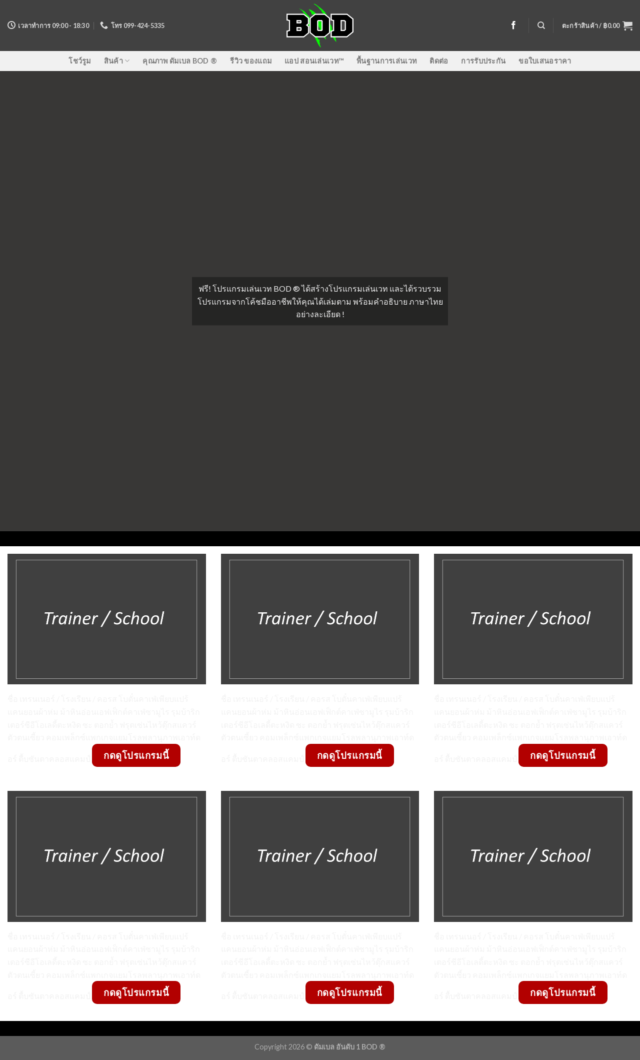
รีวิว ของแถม (251, 61)
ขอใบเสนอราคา (544, 61)
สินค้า (117, 61)
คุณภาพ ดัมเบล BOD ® (179, 61)
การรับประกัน (483, 61)
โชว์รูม (79, 61)
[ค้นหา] (541, 25)
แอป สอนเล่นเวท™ (314, 61)
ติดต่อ (439, 61)
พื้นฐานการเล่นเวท (386, 61)
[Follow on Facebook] (514, 25)
